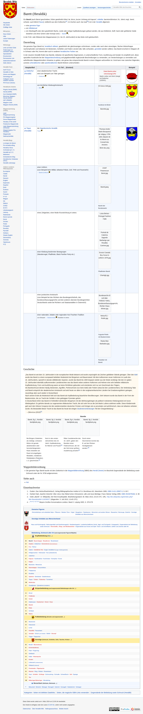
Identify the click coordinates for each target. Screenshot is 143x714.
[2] (87, 21)
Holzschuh (32, 624)
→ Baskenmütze (51, 317)
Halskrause (32, 602)
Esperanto (6, 183)
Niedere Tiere (65, 512)
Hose (51, 602)
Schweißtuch (65, 674)
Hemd (46, 602)
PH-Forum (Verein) (9, 83)
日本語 (5, 205)
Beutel (31, 644)
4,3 (38, 501)
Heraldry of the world (9, 122)
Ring (36, 671)
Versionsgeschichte (104, 7)
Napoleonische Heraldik (48, 128)
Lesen (79, 7)
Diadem (31, 544)
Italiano (5, 203)
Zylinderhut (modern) (43, 585)
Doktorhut (38, 544)
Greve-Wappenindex (9, 119)
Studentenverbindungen (86, 409)
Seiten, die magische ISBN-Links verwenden (73, 693)
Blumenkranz (38, 644)
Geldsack (31, 653)
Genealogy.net (7, 76)
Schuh (40, 633)
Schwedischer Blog (9, 157)
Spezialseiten (7, 54)
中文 (4, 244)
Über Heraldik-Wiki (38, 709)
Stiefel (48, 633)
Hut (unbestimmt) (51, 552)
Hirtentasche (37, 656)
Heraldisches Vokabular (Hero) (10, 160)
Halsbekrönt (71, 687)
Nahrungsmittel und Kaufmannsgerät (57, 524)
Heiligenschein (33, 552)
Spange (75, 674)
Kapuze (31, 558)
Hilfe (4, 36)
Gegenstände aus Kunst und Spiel (85, 526)
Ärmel (30, 593)
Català (5, 174)
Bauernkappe (38, 541)
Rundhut (31, 573)
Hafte (30, 656)
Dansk (5, 176)
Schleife (35, 674)
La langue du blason (9, 143)
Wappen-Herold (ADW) (10, 105)
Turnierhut (49, 579)
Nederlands (6, 215)
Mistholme (6, 154)
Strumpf (53, 633)
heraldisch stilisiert (51, 46)
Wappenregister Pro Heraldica (9, 131)
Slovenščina (7, 237)
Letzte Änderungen (9, 38)
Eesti (4, 187)
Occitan (5, 221)
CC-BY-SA (51, 705)
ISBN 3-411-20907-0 (115, 491)
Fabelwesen (87, 512)
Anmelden (138, 2)
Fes (30, 547)
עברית (5, 196)
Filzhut (34, 547)
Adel (136, 375)
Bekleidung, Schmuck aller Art (43, 533)
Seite (23, 7)
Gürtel (30, 599)
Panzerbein (38, 630)
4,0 (31, 501)
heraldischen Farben (67, 51)
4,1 (33, 501)
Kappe (31, 561)
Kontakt (5, 41)
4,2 (36, 501)
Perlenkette (32, 668)
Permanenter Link (8, 58)
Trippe (31, 636)
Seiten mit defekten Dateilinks (44, 693)
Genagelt (63, 687)
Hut (27, 482)
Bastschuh (32, 621)
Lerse (30, 627)
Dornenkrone (49, 544)
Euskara (5, 189)
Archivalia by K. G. (9, 150)
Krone (60, 558)
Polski (5, 224)
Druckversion (7, 56)
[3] (41, 411)
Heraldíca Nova (8, 148)
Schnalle (57, 674)
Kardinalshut (38, 558)
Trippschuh (37, 636)
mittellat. (100, 19)
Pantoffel (31, 630)
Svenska (6, 240)
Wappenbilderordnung (76, 471)
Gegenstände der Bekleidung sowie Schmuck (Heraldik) (111, 693)
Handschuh (40, 602)
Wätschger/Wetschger (35, 680)
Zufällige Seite (7, 27)
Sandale (31, 633)
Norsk (5, 219)
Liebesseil (36, 662)
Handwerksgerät (75, 524)
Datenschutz (27, 709)
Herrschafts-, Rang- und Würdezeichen (62, 526)
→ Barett (63, 34)
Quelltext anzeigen (89, 7)
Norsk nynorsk (7, 217)
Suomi (5, 192)
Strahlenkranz (46, 576)
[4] (39, 460)
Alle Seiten (6, 25)
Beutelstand (54, 541)
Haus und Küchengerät (38, 524)
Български (6, 171)
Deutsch (5, 178)
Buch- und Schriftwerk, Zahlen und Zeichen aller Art (113, 526)
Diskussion (30, 7)
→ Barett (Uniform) (43, 172)
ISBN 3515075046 (128, 494)
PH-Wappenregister (9, 117)
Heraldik (99, 22)
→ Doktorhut (41, 76)
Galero (31, 549)
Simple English (7, 235)
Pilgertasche (40, 668)
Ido (4, 201)
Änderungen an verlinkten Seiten (8, 50)
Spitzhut (31, 576)
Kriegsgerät (115, 524)
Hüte (49, 536)
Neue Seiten (7, 34)
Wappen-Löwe (7, 102)
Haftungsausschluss (51, 709)
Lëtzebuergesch (8, 210)
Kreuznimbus (42, 567)
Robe (30, 608)
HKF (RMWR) (7, 100)
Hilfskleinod (33, 28)
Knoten (31, 659)
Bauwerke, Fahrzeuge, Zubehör (120, 512)
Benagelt (51, 687)
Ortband (34, 665)
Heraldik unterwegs (9, 163)
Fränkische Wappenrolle (10, 124)
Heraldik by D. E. (8, 152)
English (5, 180)
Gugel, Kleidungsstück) (61, 549)
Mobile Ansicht (63, 709)
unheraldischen (35, 63)
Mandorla (31, 564)
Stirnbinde (38, 576)
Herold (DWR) (7, 92)
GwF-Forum (7, 70)
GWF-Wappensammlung (9, 114)
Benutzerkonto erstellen (126, 2)
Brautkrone (46, 541)
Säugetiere (78, 512)
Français (6, 194)
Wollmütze (32, 582)
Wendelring (46, 680)
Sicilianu (5, 233)
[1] (66, 21)
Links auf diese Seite (9, 48)
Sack (30, 674)
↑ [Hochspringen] (29, 491)
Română (5, 228)
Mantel (31, 605)
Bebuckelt (32, 687)
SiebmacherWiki (8, 136)
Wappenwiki (7, 134)
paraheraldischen (51, 63)
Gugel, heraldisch (49, 549)
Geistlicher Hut (38, 549)
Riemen (31, 671)
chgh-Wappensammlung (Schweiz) (10, 127)
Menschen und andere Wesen (101, 512)
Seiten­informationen (9, 61)
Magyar (5, 199)
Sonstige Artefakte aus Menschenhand (46, 519)
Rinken (41, 671)
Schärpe (31, 611)
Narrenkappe (33, 567)
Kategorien (28, 693)
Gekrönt (57, 687)
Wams (31, 613)
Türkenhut (42, 579)
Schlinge (41, 674)
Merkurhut (39, 564)
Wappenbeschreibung (53, 57)
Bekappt (44, 687)
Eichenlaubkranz (34, 647)
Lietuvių (5, 212)
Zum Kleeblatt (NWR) (9, 94)
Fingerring (36, 650)
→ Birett (39, 88)
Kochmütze (46, 558)
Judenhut (31, 555)
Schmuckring (49, 674)
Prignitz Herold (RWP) (10, 89)
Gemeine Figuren (38, 509)
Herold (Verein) (98, 471)
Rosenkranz (47, 671)
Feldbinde (32, 596)
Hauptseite (6, 23)
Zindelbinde (32, 585)
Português (6, 226)
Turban (36, 579)
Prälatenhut (32, 570)
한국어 (5, 208)
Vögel (72, 512)
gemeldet (98, 49)
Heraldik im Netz (8, 72)
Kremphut (54, 558)
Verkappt (78, 687)
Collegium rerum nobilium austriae (8, 79)
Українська (6, 242)
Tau (30, 677)
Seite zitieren (7, 63)
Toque (39, 131)
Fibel (30, 650)
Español (5, 185)
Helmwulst (42, 552)
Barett (31, 541)
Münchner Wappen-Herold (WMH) (9, 97)
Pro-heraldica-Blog (9, 145)
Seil (71, 674)
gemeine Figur (35, 25)
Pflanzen (57, 512)
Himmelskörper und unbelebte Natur (43, 512)
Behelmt (38, 687)
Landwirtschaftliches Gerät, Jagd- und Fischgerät (95, 524)
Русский (5, 230)
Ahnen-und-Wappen (9, 74)
